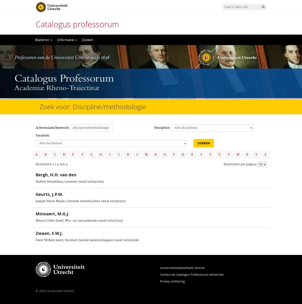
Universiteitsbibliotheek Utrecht (182, 268)
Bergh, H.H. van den (56, 175)
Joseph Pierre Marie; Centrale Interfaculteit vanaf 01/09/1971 (81, 201)
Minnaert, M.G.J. (52, 214)
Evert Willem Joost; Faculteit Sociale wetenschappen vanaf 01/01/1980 (87, 240)
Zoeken (87, 40)
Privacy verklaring (172, 281)
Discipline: (162, 128)
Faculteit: (43, 136)
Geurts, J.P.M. (49, 194)
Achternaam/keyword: (52, 128)
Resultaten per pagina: (240, 164)
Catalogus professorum (77, 24)
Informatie (67, 40)
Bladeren (43, 40)
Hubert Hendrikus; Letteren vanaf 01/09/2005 (70, 182)
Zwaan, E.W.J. (49, 233)
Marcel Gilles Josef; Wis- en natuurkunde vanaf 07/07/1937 (79, 221)
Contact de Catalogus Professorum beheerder (192, 275)
